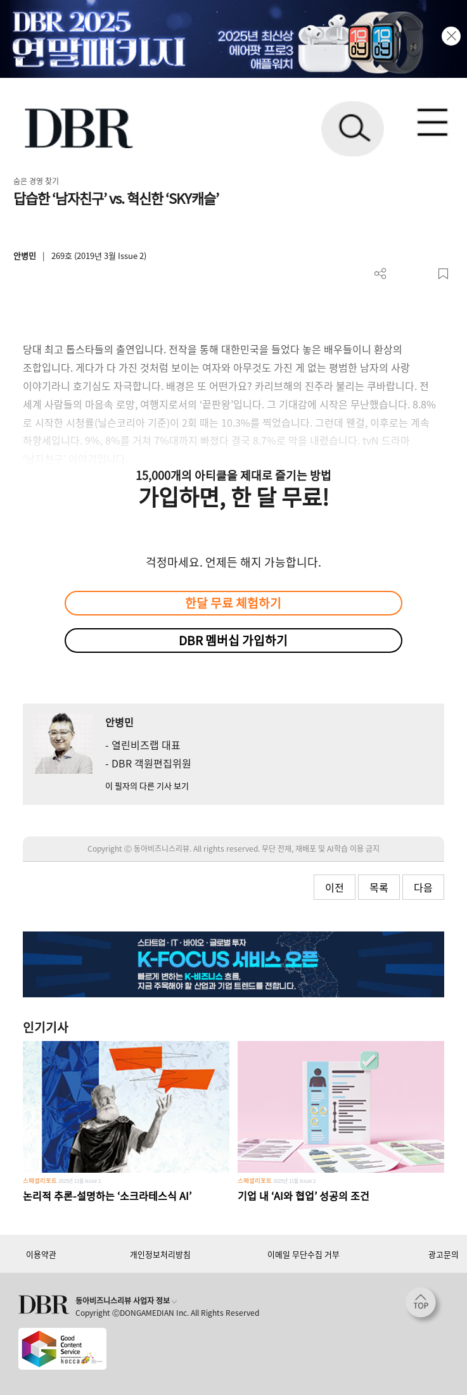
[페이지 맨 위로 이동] (424, 1305)
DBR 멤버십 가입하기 (233, 640)
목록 (378, 887)
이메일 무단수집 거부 (303, 1254)
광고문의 (443, 1254)
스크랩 (443, 273)
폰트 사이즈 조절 (422, 273)
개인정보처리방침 (160, 1254)
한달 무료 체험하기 (233, 603)
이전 (334, 887)
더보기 (380, 273)
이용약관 (41, 1254)
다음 (423, 887)
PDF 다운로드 (401, 273)
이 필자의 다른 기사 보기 (147, 786)
